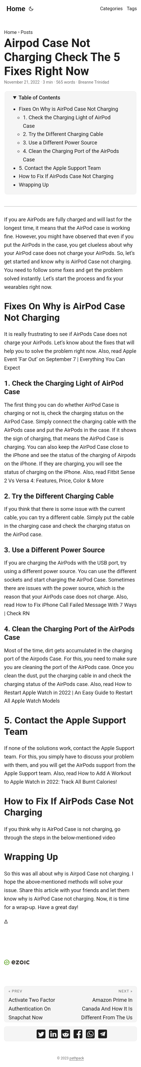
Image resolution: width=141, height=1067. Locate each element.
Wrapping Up (34, 185)
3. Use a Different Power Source (60, 142)
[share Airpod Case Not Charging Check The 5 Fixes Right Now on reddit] (65, 1035)
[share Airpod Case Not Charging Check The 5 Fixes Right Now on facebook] (78, 1035)
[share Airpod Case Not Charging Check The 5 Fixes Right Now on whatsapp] (90, 1035)
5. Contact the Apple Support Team (60, 168)
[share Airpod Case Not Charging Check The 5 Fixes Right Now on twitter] (41, 1035)
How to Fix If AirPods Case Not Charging (66, 176)
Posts (27, 32)
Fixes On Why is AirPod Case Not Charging (68, 109)
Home (15, 9)
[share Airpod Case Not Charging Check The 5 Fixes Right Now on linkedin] (53, 1035)
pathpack (76, 1058)
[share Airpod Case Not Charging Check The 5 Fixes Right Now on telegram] (102, 1035)
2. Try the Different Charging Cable (63, 134)
